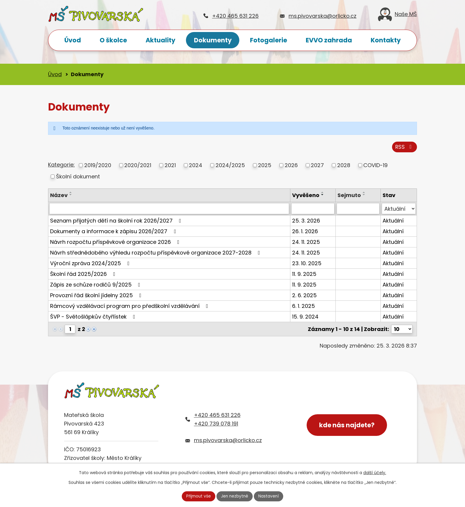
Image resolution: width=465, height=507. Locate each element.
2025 (264, 166)
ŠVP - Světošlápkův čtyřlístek (94, 318)
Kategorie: (61, 165)
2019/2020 (97, 166)
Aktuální (393, 221)
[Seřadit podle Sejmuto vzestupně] (364, 193)
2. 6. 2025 (304, 296)
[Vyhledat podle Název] (169, 209)
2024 (195, 166)
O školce (113, 40)
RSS (404, 147)
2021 (170, 166)
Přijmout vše (198, 496)
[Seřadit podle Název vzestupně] (71, 193)
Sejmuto (349, 196)
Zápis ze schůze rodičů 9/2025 (96, 286)
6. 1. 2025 (303, 307)
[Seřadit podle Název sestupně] (71, 195)
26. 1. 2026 (305, 232)
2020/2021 (137, 166)
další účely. (374, 472)
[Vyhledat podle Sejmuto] (358, 209)
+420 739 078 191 (216, 424)
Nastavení (269, 496)
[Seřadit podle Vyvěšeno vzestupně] (322, 193)
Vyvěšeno (305, 196)
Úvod (72, 40)
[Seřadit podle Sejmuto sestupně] (364, 195)
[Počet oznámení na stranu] (402, 330)
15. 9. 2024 (305, 318)
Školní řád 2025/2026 (84, 275)
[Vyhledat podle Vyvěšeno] (312, 209)
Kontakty (386, 40)
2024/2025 (230, 166)
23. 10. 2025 (306, 264)
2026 (291, 166)
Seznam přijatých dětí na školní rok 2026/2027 (117, 221)
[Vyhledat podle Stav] (399, 209)
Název (59, 196)
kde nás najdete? (348, 426)
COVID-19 (375, 166)
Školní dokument (78, 177)
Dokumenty (213, 40)
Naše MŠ (397, 16)
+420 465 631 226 (235, 16)
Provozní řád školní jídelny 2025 (97, 296)
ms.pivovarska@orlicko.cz (322, 16)
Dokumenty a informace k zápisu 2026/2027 (114, 232)
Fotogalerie (268, 40)
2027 (317, 166)
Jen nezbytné (235, 496)
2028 (343, 166)
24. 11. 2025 (306, 243)
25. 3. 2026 (306, 221)
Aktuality (160, 40)
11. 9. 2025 (304, 275)
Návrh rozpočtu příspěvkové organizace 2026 (116, 243)
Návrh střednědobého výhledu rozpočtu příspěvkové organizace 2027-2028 (156, 254)
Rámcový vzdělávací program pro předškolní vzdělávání (130, 307)
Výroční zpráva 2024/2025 (91, 264)
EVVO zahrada (329, 40)
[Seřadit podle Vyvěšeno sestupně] (322, 195)
